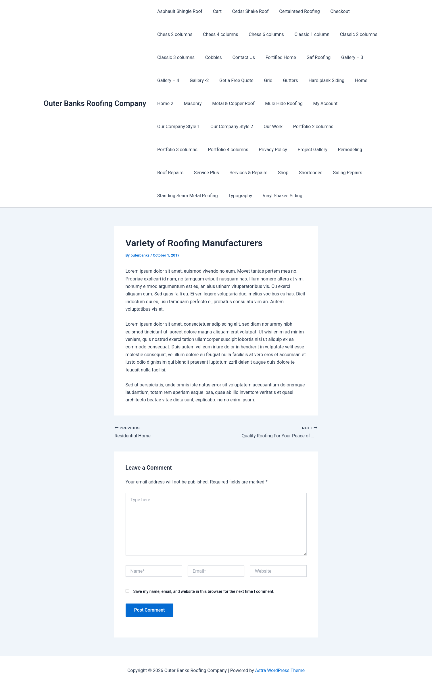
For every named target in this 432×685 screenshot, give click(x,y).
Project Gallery (209, 149)
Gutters (284, 80)
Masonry (191, 103)
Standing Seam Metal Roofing (277, 172)
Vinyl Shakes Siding (176, 195)
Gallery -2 (197, 80)
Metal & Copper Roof (230, 103)
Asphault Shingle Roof (179, 11)
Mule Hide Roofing (279, 103)
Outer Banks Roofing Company (95, 103)
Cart (215, 11)
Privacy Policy (171, 149)
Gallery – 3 (345, 57)
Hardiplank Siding (319, 80)
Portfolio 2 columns (257, 126)
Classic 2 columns (352, 34)
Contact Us (240, 57)
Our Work (217, 126)
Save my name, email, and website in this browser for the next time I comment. (203, 591)
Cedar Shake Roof (247, 11)
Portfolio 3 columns (306, 126)
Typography (329, 172)
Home (352, 80)
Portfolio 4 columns (355, 126)
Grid (263, 80)
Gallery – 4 (167, 80)
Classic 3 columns (175, 57)
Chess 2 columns (174, 34)
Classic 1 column (307, 34)
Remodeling (245, 149)
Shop (162, 172)
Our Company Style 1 (362, 103)
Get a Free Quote (233, 80)
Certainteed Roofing (294, 11)
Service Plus (314, 149)
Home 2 (165, 103)
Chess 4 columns (218, 34)
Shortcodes (188, 172)
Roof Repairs (279, 149)
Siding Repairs (223, 172)
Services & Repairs (355, 149)
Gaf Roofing (312, 57)
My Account (319, 103)
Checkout (333, 11)
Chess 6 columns (263, 34)
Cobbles (211, 57)
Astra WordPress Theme (280, 670)
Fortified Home (276, 57)
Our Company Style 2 (178, 126)
